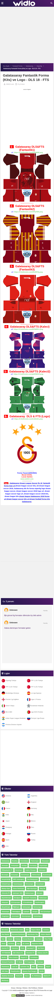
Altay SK (42, 888)
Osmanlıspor (25, 875)
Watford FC (47, 976)
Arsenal (9, 939)
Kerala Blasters (28, 939)
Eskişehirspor (6, 884)
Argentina (32, 796)
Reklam (25, 988)
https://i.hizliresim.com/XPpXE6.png (28, 212)
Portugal (6, 833)
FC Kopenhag (29, 962)
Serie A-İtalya (8, 705)
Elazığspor (17, 898)
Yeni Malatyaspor (32, 879)
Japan (6, 821)
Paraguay (7, 827)
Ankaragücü (45, 879)
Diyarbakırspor (6, 898)
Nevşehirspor (6, 907)
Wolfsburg (5, 980)
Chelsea (17, 939)
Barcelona (5, 930)
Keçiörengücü (39, 902)
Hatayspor (5, 902)
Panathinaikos (15, 971)
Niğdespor (16, 907)
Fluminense (5, 966)
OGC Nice (5, 971)
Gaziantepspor (18, 884)
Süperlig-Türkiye (9, 680)
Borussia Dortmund (18, 934)
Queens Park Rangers (30, 971)
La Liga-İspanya (34, 693)
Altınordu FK (6, 893)
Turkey (31, 840)
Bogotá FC (24, 957)
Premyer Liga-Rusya (35, 718)
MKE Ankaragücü (18, 879)
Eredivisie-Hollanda (35, 705)
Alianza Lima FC (42, 953)
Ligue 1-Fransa (34, 699)
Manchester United (17, 930)
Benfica (4, 957)
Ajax (18, 943)
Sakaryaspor (27, 907)
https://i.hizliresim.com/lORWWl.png (28, 152)
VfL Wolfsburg (36, 976)
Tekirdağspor (16, 911)
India (5, 815)
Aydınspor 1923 (18, 893)
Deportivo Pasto (37, 943)
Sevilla (41, 971)
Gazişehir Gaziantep (30, 898)
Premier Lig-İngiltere (10, 699)
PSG (27, 930)
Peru (30, 827)
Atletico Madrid (45, 934)
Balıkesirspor (29, 893)
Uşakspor (26, 911)
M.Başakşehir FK (7, 870)
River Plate (47, 939)
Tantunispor (5, 911)
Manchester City (32, 934)
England (31, 802)
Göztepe (24, 865)
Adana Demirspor (18, 888)
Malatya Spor (6, 888)
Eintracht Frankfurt (8, 962)
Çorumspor (15, 916)
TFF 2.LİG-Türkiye (9, 687)
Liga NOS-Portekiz (35, 712)
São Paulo (41, 948)
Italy (30, 815)
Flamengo (40, 962)
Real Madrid (5, 934)
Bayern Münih (35, 930)
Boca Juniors (13, 957)
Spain (5, 840)
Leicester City (24, 966)
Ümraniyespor (26, 916)
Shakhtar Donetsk (7, 976)
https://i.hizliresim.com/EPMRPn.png (28, 329)
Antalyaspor (15, 865)
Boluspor (40, 893)
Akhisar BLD (36, 875)
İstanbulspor (38, 916)
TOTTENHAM (6, 953)
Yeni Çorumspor (45, 911)
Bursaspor (5, 875)
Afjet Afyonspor (32, 888)
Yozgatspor (5, 916)
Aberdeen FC (30, 953)
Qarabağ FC (31, 948)
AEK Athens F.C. (18, 953)
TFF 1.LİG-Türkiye (35, 680)
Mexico (31, 821)
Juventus (46, 930)
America (6, 796)
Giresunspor (29, 884)
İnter (3, 939)
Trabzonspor (35, 861)
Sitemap (19, 988)
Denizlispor (19, 870)
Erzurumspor (47, 875)
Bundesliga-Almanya (10, 693)
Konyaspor (14, 875)
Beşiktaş (15, 861)
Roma (3, 943)
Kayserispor (43, 865)
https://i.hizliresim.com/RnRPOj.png (28, 272)
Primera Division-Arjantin (12, 724)
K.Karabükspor (27, 902)
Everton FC (5, 948)
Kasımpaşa (33, 865)
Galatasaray (5, 861)
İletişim (40, 988)
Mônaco (40, 966)
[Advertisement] (27, 36)
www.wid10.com (27, 479)
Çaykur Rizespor (30, 870)
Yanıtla (45, 610)
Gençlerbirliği (6, 879)
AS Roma (11, 943)
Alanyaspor (45, 861)
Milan (33, 966)
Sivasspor (5, 865)
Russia (31, 833)
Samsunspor (37, 907)
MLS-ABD (7, 712)
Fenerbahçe (24, 861)
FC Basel (19, 962)
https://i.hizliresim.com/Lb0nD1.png (28, 419)
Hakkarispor (43, 898)
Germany (32, 808)
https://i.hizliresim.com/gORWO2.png (28, 374)
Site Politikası (32, 988)
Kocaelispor (40, 884)
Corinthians (34, 957)
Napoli (48, 966)
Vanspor (35, 911)
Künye (13, 988)
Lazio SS (15, 966)
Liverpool (39, 939)
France (6, 808)
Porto (22, 948)
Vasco (27, 976)
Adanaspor (42, 870)
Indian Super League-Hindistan (14, 718)
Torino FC (19, 976)
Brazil (5, 802)
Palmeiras (15, 948)
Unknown (13, 610)
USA (5, 846)
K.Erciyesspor (15, 902)
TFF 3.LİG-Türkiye (35, 687)
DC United (26, 943)
